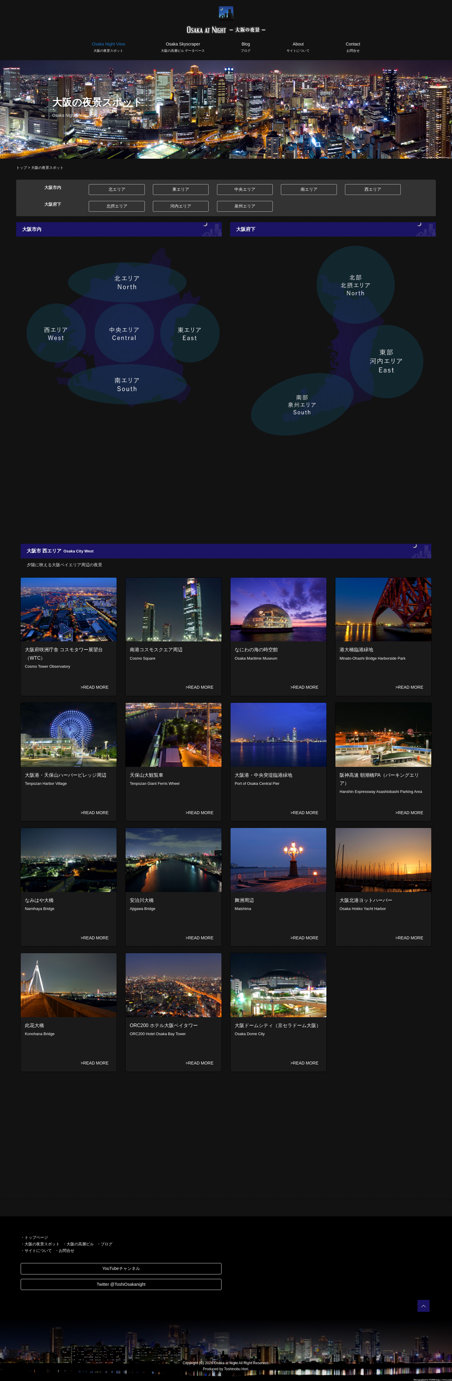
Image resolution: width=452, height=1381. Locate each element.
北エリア (117, 189)
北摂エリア (116, 206)
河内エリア (180, 206)
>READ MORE (95, 687)
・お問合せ (64, 1250)
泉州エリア (244, 206)
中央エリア (244, 189)
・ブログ (104, 1244)
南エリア (309, 189)
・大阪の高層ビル (78, 1244)
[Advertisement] (196, 493)
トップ (21, 168)
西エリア (372, 189)
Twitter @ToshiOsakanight (121, 1284)
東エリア (180, 189)
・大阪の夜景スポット (40, 1244)
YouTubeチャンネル (121, 1268)
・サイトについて (36, 1250)
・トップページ (34, 1237)
